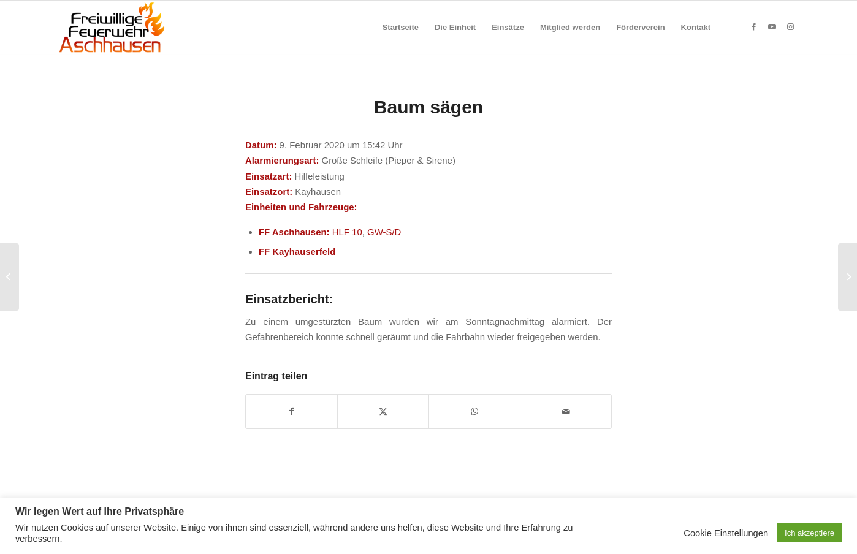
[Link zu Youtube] (772, 27)
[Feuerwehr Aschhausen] (112, 28)
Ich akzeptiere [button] (809, 532)
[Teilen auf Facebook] (291, 411)
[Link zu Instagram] (790, 27)
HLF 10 (347, 232)
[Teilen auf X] (383, 411)
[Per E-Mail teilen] (565, 411)
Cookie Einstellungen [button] (726, 533)
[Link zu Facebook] (753, 27)
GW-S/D (384, 232)
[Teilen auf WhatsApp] (474, 411)
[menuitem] (401, 28)
